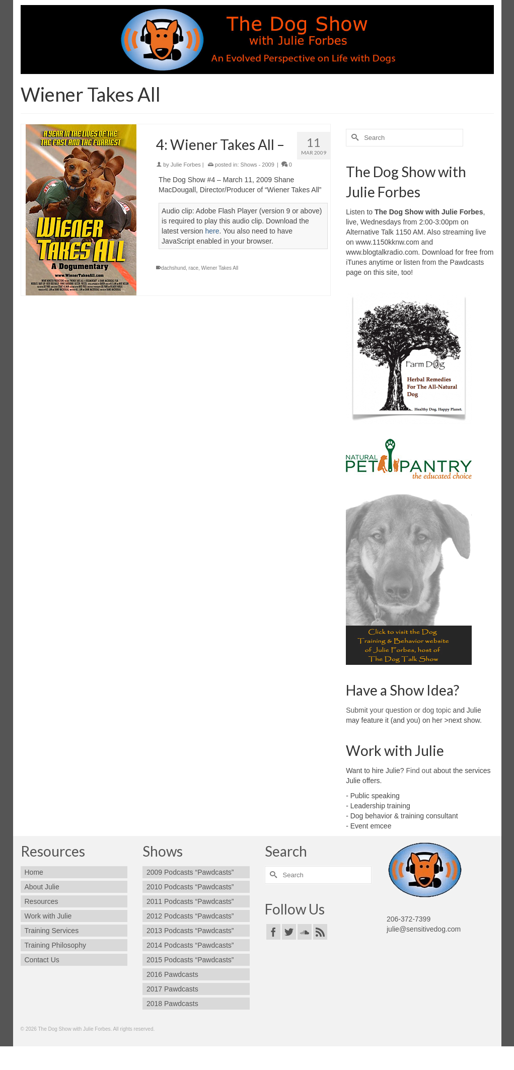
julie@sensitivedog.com (424, 929)
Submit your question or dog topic (398, 710)
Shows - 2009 (257, 165)
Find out (418, 771)
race (193, 268)
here (212, 231)
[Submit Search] (353, 137)
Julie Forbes (186, 165)
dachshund (173, 268)
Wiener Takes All (220, 268)
